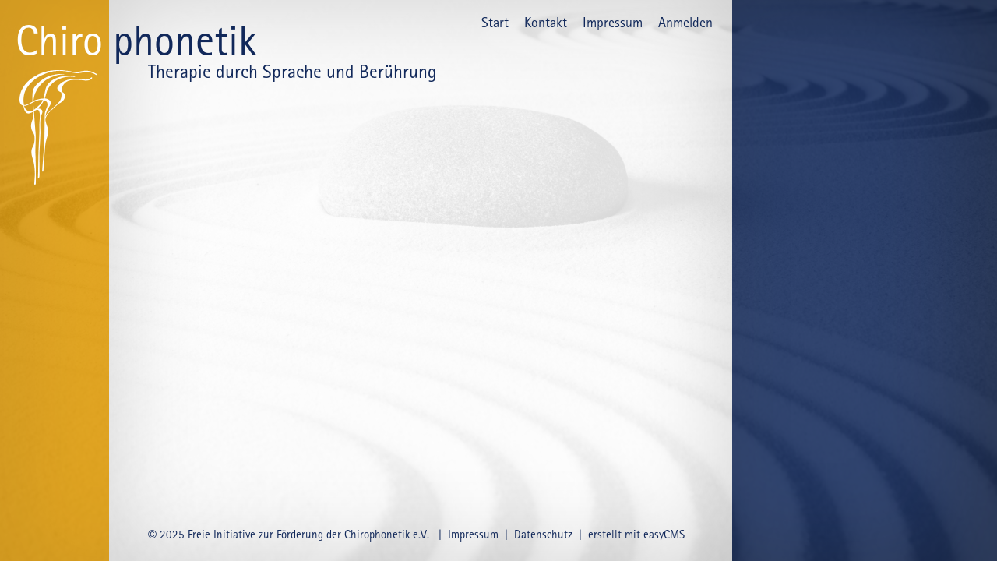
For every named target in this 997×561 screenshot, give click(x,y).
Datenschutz (543, 534)
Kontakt (545, 22)
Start (495, 22)
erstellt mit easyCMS (638, 534)
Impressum (613, 22)
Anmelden (685, 22)
